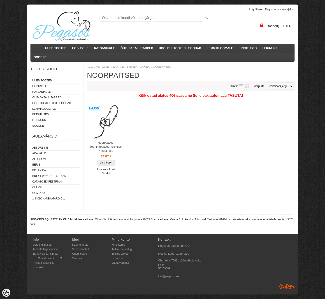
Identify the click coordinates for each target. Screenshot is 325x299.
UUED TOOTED (55, 48)
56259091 (164, 268)
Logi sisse (255, 9)
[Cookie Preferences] (6, 293)
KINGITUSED (248, 48)
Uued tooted (79, 253)
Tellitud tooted (120, 253)
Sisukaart (78, 258)
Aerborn (39, 159)
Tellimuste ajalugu (122, 249)
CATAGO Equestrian (47, 181)
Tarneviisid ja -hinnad (45, 253)
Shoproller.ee (287, 286)
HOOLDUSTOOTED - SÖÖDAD (180, 48)
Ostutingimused (42, 244)
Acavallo (39, 153)
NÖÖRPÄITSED (162, 67)
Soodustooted (80, 249)
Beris (36, 164)
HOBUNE (118, 67)
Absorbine (40, 147)
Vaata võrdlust (120, 262)
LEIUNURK (270, 48)
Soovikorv (118, 258)
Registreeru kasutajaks (279, 9)
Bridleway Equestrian (49, 176)
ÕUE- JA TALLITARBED (137, 48)
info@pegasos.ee (168, 276)
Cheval (37, 187)
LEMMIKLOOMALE (220, 48)
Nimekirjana (241, 86)
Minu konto (118, 244)
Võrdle (106, 173)
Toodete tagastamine (45, 249)
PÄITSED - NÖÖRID (138, 67)
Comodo (38, 193)
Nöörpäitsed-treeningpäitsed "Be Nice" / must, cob (106, 146)
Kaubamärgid (80, 244)
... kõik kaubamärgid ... (48, 198)
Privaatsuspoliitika (43, 262)
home (90, 67)
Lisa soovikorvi (106, 169)
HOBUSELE (80, 48)
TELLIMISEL (103, 67)
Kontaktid (38, 267)
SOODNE (40, 57)
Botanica (39, 170)
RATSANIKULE (104, 48)
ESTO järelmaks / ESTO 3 (48, 258)
